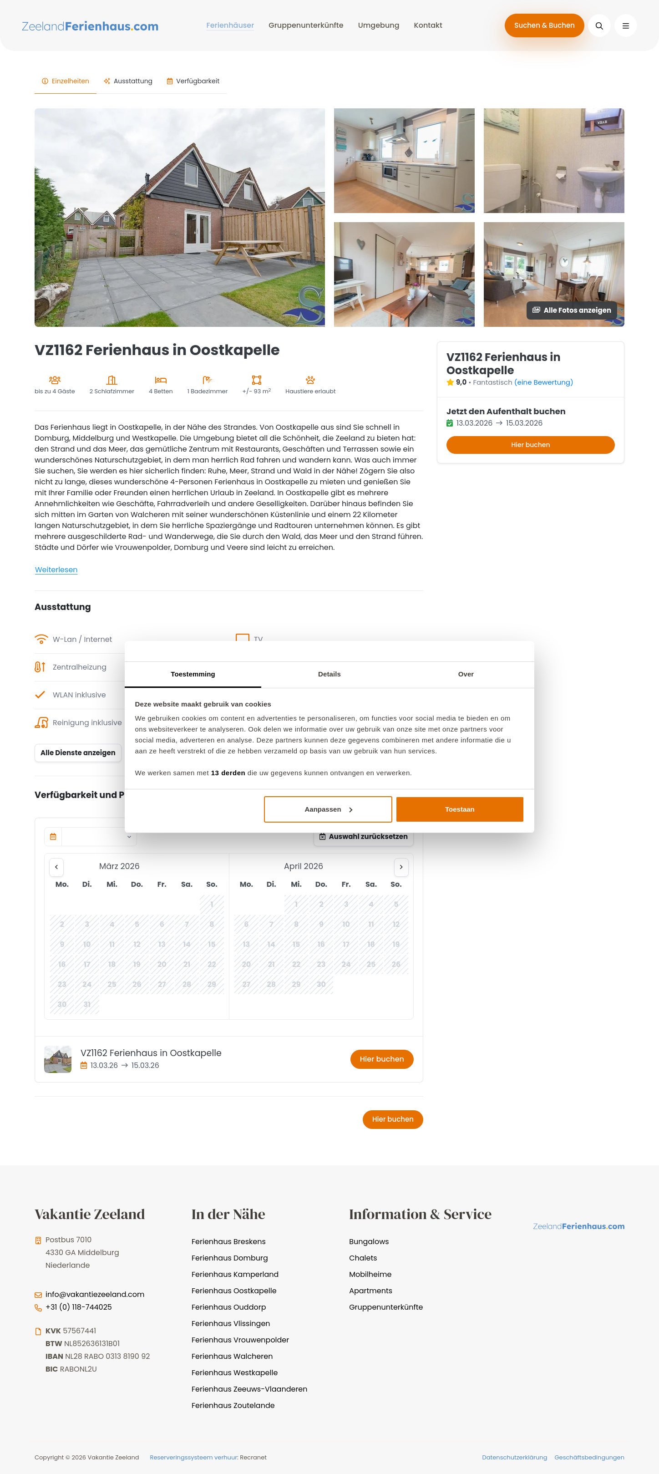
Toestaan (460, 809)
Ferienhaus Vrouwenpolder (240, 1340)
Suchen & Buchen (544, 25)
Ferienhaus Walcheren (232, 1356)
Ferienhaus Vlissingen (231, 1323)
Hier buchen (382, 1059)
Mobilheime (370, 1274)
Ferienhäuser (230, 25)
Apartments (370, 1291)
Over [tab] (466, 674)
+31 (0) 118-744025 (79, 1307)
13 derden (228, 773)
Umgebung (379, 25)
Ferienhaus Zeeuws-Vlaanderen (249, 1389)
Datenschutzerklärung (514, 1457)
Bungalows (369, 1241)
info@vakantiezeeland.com (95, 1294)
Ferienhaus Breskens (229, 1241)
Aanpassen (328, 809)
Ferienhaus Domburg (230, 1258)
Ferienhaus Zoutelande (233, 1405)
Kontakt (428, 25)
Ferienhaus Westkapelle (235, 1372)
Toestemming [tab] (193, 674)
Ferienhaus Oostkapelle (234, 1291)
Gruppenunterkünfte (306, 25)
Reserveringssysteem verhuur (194, 1457)
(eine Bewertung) (543, 382)
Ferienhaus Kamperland (235, 1274)
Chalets (363, 1258)
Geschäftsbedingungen (589, 1457)
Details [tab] (329, 674)
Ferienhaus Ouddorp (229, 1307)
